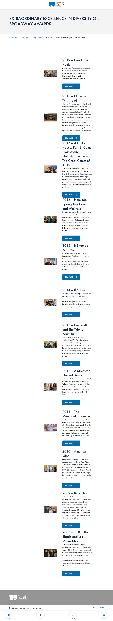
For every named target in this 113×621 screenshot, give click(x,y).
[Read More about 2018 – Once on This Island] (71, 138)
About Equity (24, 37)
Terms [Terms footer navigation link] (94, 608)
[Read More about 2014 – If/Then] (71, 314)
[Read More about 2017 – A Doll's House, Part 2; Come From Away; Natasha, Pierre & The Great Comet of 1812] (71, 195)
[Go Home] (56, 4)
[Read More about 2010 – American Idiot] (71, 485)
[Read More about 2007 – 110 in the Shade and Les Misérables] (71, 573)
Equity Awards (37, 37)
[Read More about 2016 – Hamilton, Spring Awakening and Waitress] (71, 238)
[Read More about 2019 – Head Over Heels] (71, 86)
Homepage (13, 37)
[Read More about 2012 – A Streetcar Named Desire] (71, 402)
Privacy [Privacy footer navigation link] (102, 608)
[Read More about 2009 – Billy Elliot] (71, 525)
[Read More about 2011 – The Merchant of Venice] (71, 443)
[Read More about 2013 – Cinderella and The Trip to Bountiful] (71, 363)
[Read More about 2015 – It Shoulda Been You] (71, 277)
